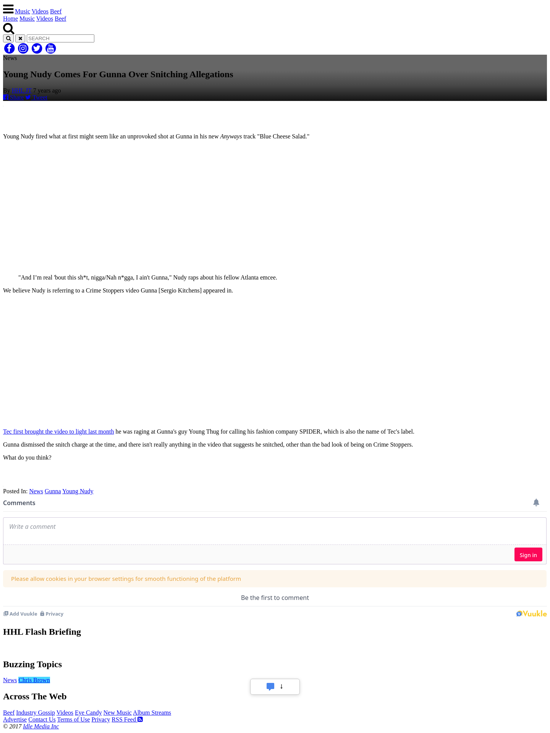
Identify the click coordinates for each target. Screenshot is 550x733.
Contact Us (42, 719)
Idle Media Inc (41, 726)
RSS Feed (127, 719)
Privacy (100, 719)
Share (13, 97)
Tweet (36, 97)
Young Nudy (78, 491)
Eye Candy (88, 712)
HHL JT (22, 90)
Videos (40, 11)
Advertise (15, 719)
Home (10, 18)
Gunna (53, 491)
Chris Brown (34, 680)
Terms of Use (73, 719)
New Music (118, 712)
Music (22, 11)
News (36, 491)
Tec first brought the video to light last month (58, 431)
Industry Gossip (35, 712)
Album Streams (152, 712)
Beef (55, 11)
